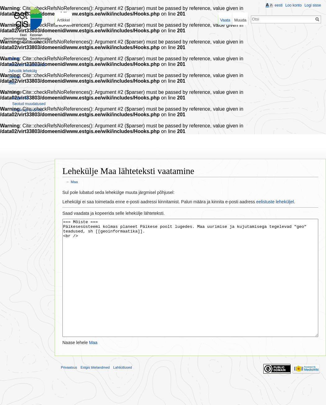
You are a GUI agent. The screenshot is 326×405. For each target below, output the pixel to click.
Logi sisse (313, 5)
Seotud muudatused (28, 104)
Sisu (12, 83)
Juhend (14, 77)
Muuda (240, 20)
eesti (279, 5)
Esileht (14, 59)
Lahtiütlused (122, 391)
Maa (74, 182)
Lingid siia (20, 98)
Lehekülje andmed (27, 110)
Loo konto (293, 5)
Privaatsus (69, 391)
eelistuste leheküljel (275, 201)
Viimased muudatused (26, 65)
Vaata (225, 20)
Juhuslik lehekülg (22, 71)
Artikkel (63, 20)
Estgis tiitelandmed (95, 391)
